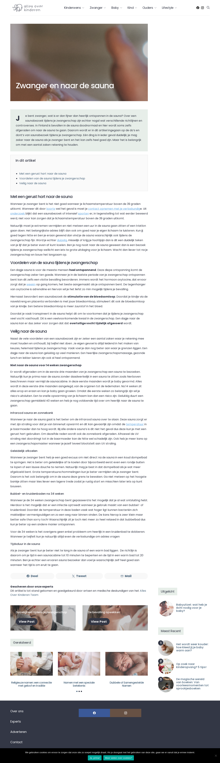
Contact (16, 742)
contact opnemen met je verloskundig (114, 209)
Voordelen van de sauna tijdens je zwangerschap (52, 178)
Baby (115, 8)
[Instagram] (202, 7)
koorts (50, 209)
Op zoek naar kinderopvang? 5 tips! (191, 665)
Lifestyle (167, 8)
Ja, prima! (95, 758)
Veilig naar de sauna (32, 183)
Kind (131, 8)
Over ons (16, 711)
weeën (31, 284)
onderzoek (17, 214)
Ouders (147, 8)
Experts (15, 721)
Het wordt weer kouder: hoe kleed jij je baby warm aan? (192, 647)
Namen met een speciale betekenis (79, 684)
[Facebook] (197, 7)
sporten (83, 214)
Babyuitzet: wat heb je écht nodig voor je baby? (191, 608)
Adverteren (18, 732)
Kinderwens (72, 8)
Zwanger (96, 8)
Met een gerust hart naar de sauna (42, 174)
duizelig (62, 240)
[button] (77, 691)
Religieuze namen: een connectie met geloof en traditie (31, 684)
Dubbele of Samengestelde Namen (127, 684)
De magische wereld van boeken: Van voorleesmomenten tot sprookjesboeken (192, 683)
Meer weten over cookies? (118, 758)
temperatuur (135, 424)
